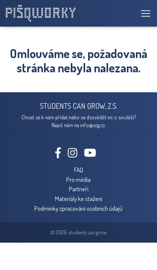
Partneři (78, 188)
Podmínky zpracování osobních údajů (78, 208)
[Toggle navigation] (143, 13)
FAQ (78, 169)
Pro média (78, 179)
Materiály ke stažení (78, 198)
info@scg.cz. (93, 125)
